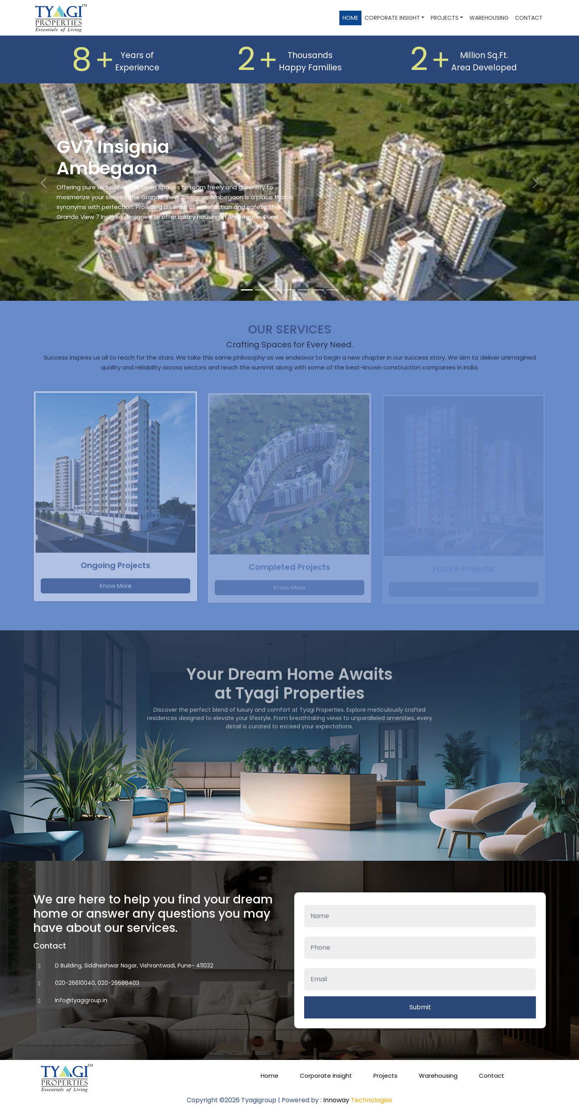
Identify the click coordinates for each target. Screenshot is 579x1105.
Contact (529, 18)
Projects (385, 1075)
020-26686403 (118, 983)
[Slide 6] (318, 289)
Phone (420, 931)
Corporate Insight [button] (392, 18)
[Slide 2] (261, 289)
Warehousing (489, 18)
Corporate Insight (326, 1075)
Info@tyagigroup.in (81, 1000)
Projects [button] (444, 18)
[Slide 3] (275, 289)
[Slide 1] (247, 289)
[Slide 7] (332, 289)
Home (350, 18)
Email (420, 963)
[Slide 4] (289, 289)
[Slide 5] (304, 289)
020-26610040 (75, 983)
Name (420, 900)
